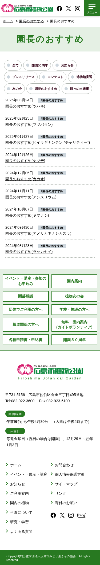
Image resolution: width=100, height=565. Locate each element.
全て (15, 65)
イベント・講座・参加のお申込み (25, 281)
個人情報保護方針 (70, 474)
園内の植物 (19, 503)
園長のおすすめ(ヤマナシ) (27, 215)
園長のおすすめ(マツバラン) (29, 124)
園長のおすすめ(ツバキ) (25, 106)
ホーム (8, 21)
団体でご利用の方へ (25, 309)
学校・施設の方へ (74, 309)
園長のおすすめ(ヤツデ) (25, 160)
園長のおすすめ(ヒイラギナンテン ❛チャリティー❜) (47, 142)
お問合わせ (64, 465)
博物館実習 (84, 77)
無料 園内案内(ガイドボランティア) (74, 324)
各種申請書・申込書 (25, 340)
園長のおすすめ (46, 89)
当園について (21, 512)
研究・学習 (19, 522)
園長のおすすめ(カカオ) (25, 179)
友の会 (17, 89)
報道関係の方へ (26, 324)
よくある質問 (21, 531)
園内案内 (74, 281)
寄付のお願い (66, 503)
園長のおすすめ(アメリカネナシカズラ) (38, 233)
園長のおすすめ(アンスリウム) (30, 197)
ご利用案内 (19, 493)
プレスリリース (23, 77)
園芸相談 (25, 296)
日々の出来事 (79, 89)
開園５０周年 (74, 340)
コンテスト (55, 77)
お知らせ (67, 65)
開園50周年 (39, 65)
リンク (60, 493)
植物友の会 (74, 296)
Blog (81, 515)
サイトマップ (66, 484)
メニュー (92, 12)
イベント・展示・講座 (28, 474)
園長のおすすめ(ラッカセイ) (29, 251)
